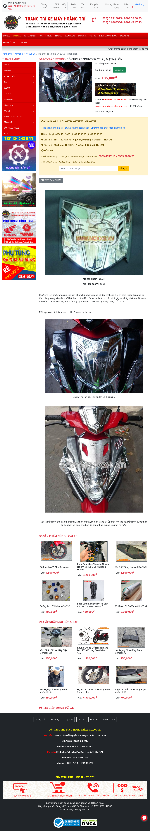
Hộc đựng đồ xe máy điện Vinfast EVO (128, 651)
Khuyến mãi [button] (109, 719)
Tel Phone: (67, 741)
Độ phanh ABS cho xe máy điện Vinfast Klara (93, 691)
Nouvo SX (30, 53)
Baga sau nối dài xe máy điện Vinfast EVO (130, 691)
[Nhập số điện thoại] (88, 168)
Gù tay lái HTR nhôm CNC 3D (55, 606)
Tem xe (92, 36)
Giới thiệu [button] (55, 719)
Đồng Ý (123, 168)
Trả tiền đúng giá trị (52, 127)
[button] (43, 82)
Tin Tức (83, 6)
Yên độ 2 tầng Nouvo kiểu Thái (131, 567)
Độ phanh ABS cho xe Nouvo (54, 567)
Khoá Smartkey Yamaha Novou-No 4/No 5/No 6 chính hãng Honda (93, 567)
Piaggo (58, 36)
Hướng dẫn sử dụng (112, 6)
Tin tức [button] (81, 719)
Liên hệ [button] (94, 719)
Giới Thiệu (56, 6)
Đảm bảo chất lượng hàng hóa (108, 127)
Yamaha (17, 36)
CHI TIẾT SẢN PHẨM (51, 180)
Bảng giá (82, 36)
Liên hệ (126, 6)
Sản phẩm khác (10, 43)
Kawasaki (70, 36)
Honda (6, 36)
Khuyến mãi (94, 6)
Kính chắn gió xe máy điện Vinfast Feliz (54, 651)
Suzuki (49, 36)
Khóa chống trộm (108, 36)
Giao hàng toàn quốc (77, 127)
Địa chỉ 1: (48, 735)
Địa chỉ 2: (51, 752)
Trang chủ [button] (40, 719)
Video (24, 43)
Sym (40, 36)
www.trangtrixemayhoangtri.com (112, 106)
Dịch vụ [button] (69, 719)
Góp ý (64, 6)
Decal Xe (124, 36)
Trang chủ (44, 6)
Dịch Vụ (73, 6)
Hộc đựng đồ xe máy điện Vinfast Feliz (53, 691)
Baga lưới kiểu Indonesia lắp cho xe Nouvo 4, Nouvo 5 (92, 605)
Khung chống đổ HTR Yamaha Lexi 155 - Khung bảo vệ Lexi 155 (92, 650)
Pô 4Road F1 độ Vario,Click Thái (131, 606)
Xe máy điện (30, 36)
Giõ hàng (138, 5)
